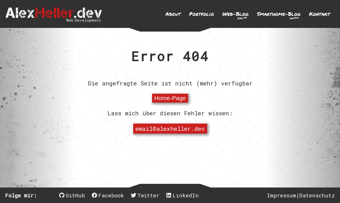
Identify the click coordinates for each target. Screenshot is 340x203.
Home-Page (170, 98)
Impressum (281, 195)
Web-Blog (235, 15)
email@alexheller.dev (170, 129)
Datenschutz (317, 195)
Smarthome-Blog (279, 15)
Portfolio (201, 13)
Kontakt (319, 13)
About (173, 13)
